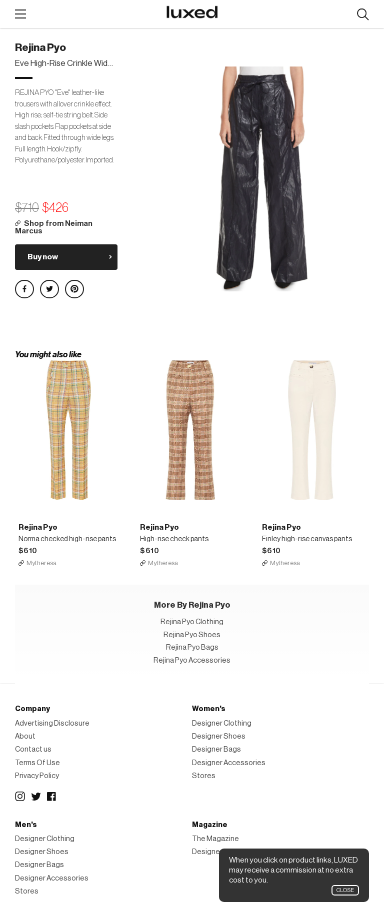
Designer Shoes (219, 736)
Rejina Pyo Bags (192, 648)
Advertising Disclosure (52, 723)
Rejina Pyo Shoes (192, 635)
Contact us (33, 750)
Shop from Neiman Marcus (53, 227)
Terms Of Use (37, 763)
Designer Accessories (229, 763)
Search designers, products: (362, 14)
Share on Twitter (49, 289)
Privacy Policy (37, 776)
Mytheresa (41, 563)
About (25, 736)
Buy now (43, 257)
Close (345, 890)
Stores (204, 776)
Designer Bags (216, 750)
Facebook (52, 797)
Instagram (20, 797)
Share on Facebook (24, 289)
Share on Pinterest (74, 289)
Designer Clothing (222, 723)
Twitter (36, 797)
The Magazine (215, 839)
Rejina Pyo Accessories (192, 660)
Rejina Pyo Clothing (192, 622)
